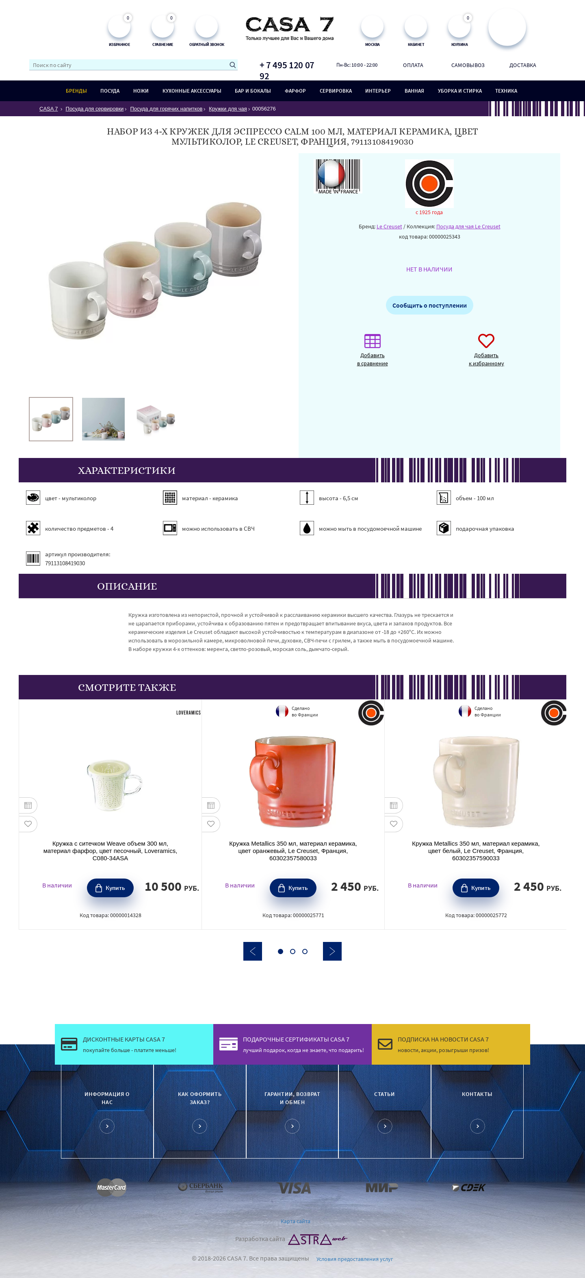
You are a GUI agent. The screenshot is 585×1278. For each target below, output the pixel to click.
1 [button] (280, 951)
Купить (115, 888)
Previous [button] (252, 951)
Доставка (523, 64)
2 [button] (292, 951)
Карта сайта (295, 1221)
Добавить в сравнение (372, 354)
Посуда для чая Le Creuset (468, 226)
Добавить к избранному (486, 354)
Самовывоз (468, 64)
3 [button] (305, 951)
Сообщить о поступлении (429, 305)
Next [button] (332, 951)
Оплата (413, 64)
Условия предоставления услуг (354, 1259)
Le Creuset (389, 226)
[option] (51, 419)
